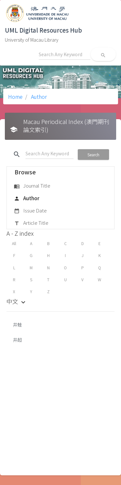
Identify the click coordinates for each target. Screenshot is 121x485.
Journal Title (32, 186)
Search (93, 154)
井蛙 (17, 324)
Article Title (31, 223)
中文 (16, 301)
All (14, 243)
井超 (17, 339)
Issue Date (30, 211)
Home (15, 96)
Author (38, 96)
